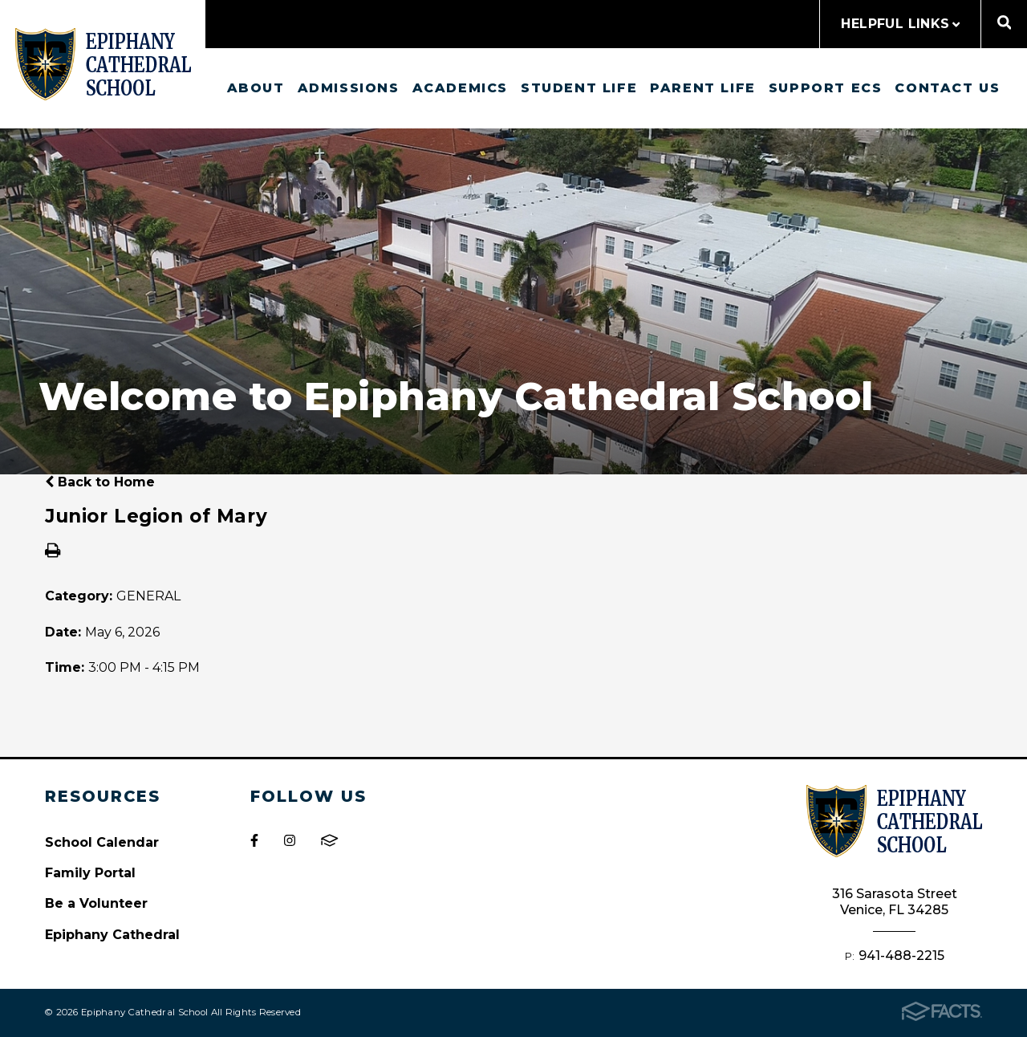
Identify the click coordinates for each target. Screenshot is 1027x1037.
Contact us (947, 88)
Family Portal (90, 872)
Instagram (289, 840)
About (256, 88)
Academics (460, 88)
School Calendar (102, 842)
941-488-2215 (901, 955)
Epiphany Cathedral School (103, 64)
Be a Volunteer (96, 903)
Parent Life (703, 88)
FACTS (330, 840)
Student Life (579, 88)
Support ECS (826, 88)
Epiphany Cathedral (112, 934)
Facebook (254, 840)
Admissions (349, 88)
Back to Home (100, 482)
